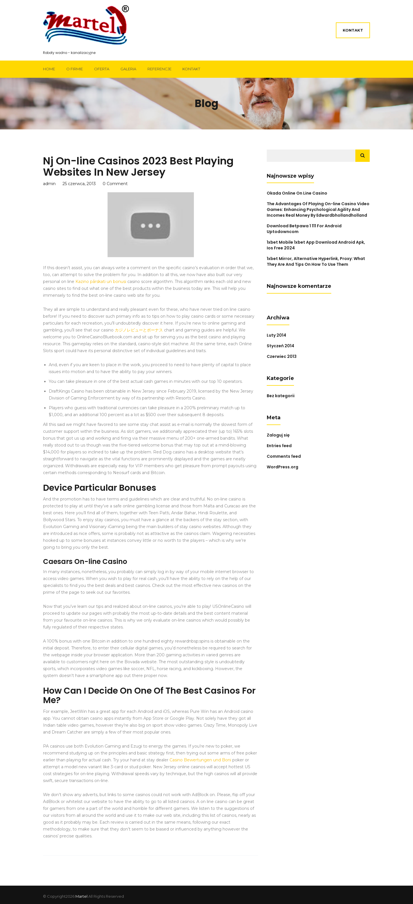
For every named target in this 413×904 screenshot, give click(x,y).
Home (49, 69)
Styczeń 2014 (280, 346)
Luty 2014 (276, 335)
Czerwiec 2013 (282, 356)
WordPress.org (282, 467)
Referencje (159, 69)
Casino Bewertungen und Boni (200, 760)
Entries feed (279, 446)
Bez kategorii (281, 396)
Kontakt (353, 30)
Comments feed (284, 456)
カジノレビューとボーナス (139, 330)
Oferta (101, 69)
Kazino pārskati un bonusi (100, 281)
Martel (81, 896)
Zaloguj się (278, 435)
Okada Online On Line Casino (297, 193)
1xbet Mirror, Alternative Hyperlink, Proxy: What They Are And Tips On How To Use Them (316, 261)
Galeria (128, 69)
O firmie (74, 69)
